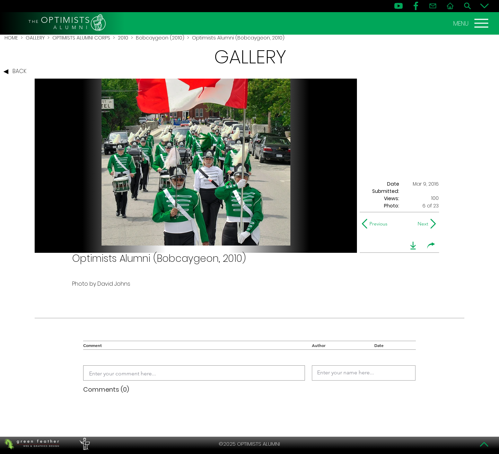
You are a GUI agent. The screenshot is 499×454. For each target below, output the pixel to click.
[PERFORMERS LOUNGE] (84, 444)
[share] (431, 245)
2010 (123, 37)
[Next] (421, 224)
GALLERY (35, 37)
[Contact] (433, 6)
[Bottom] (484, 6)
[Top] (484, 444)
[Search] (467, 6)
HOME (11, 37)
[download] (413, 245)
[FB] (416, 6)
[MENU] (471, 23)
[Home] (450, 6)
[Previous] (376, 224)
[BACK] (16, 72)
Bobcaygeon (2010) (160, 37)
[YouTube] (398, 6)
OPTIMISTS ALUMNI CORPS (81, 37)
